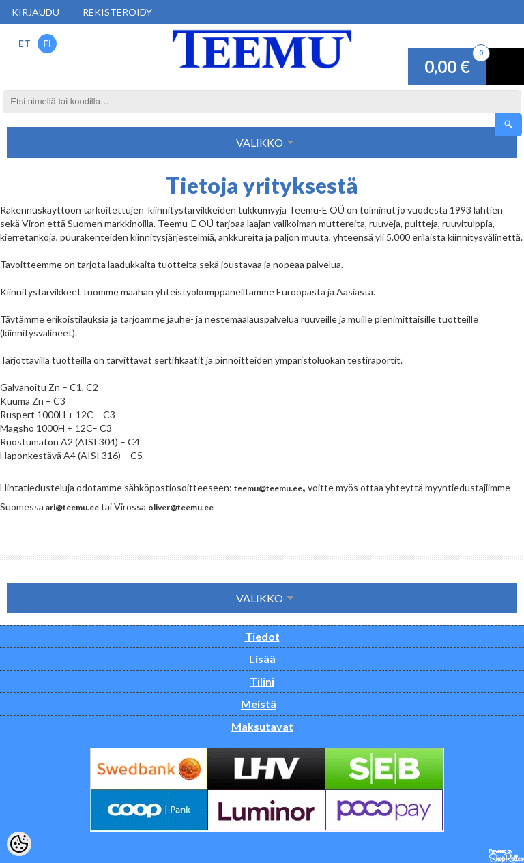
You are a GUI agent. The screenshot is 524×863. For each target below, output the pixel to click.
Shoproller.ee (506, 856)
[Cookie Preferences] (19, 844)
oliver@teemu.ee (181, 507)
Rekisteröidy (117, 12)
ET (24, 43)
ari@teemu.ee (72, 507)
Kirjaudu (35, 12)
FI (47, 43)
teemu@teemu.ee (268, 488)
